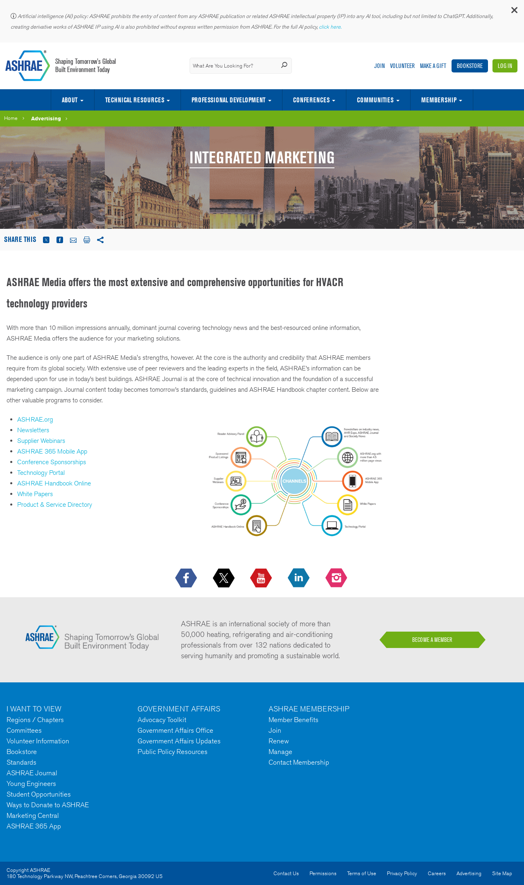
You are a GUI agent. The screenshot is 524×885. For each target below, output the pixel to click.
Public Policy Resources (173, 751)
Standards (21, 762)
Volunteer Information (38, 741)
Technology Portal (41, 472)
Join (379, 66)
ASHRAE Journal (32, 773)
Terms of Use (361, 873)
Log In (505, 66)
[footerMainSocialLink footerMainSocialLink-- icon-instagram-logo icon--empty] (337, 578)
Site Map (502, 873)
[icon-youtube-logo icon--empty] (261, 578)
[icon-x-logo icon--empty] (224, 578)
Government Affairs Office (175, 730)
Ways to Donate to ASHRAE (48, 805)
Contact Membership (299, 762)
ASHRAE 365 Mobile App (52, 451)
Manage (280, 751)
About (69, 100)
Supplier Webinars (41, 441)
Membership (438, 100)
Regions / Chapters (35, 720)
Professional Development (228, 100)
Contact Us (286, 873)
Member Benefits (293, 720)
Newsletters (33, 430)
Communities (375, 100)
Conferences (311, 100)
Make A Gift (433, 66)
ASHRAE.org (35, 419)
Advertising (46, 118)
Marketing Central (33, 815)
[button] (514, 12)
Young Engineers (31, 783)
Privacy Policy (402, 873)
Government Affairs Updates (179, 741)
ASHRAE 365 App (34, 826)
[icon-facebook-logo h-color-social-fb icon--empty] (186, 578)
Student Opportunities (39, 794)
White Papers (35, 494)
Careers (437, 873)
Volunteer (402, 66)
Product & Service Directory (54, 504)
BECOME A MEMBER (432, 639)
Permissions (323, 873)
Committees (24, 730)
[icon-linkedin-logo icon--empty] (299, 578)
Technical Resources (134, 100)
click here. (331, 26)
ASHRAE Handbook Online (54, 483)
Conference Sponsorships (51, 462)
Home (11, 118)
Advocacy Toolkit (162, 720)
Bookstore (470, 66)
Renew (279, 741)
